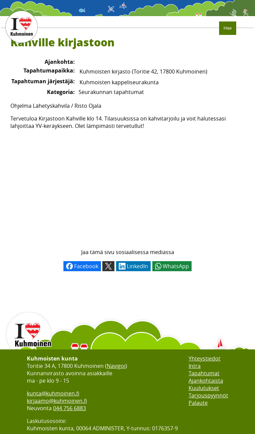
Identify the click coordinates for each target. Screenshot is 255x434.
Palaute (198, 402)
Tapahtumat (204, 373)
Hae (227, 28)
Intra (195, 366)
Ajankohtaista (206, 380)
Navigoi (116, 366)
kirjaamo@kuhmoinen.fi (57, 400)
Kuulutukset (204, 388)
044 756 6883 (69, 408)
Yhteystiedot (204, 358)
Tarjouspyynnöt (208, 395)
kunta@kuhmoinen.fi (53, 393)
